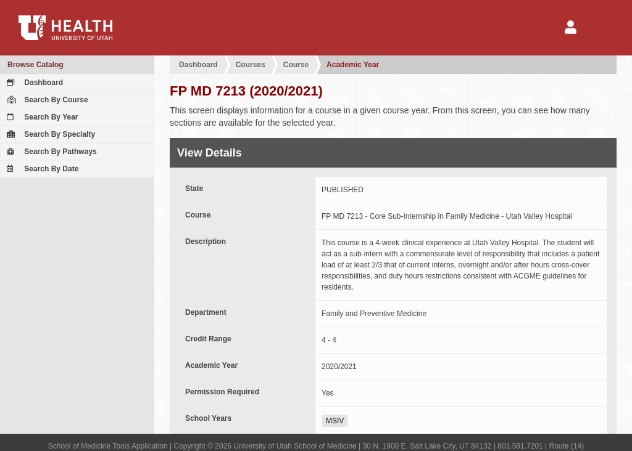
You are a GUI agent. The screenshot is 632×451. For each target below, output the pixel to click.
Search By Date (41, 169)
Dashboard (33, 82)
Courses (250, 64)
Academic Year (352, 64)
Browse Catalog (35, 64)
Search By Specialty (49, 134)
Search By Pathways (50, 151)
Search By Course (46, 99)
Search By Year (41, 117)
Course (296, 64)
